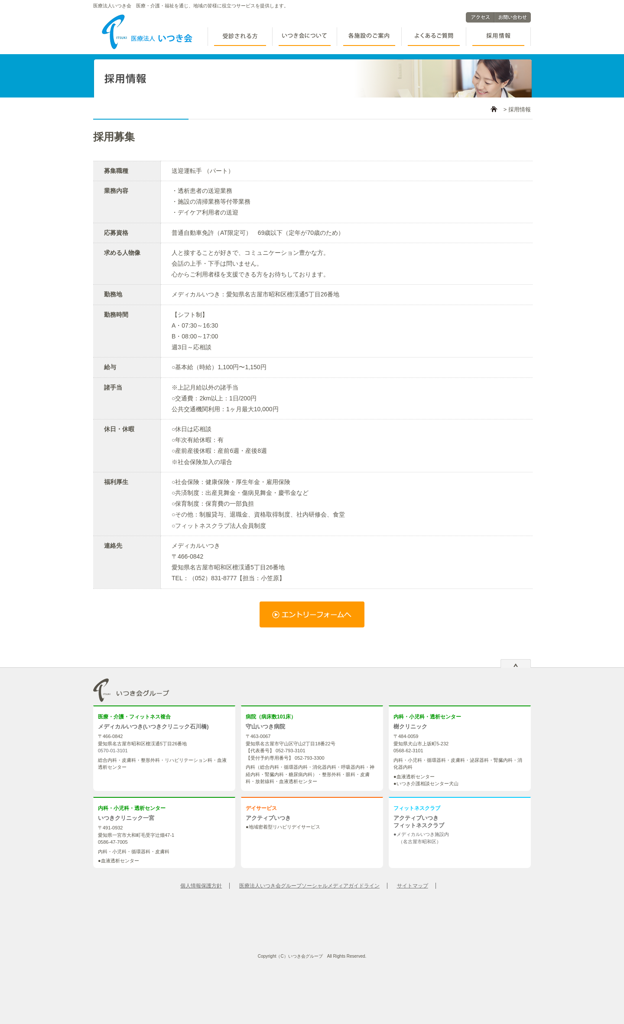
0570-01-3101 (113, 750)
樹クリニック (410, 726)
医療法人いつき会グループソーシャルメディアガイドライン (309, 886)
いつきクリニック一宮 (126, 818)
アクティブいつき (268, 818)
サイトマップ (412, 886)
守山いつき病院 (265, 726)
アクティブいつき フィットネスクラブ (418, 822)
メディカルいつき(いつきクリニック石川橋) (153, 726)
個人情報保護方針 (201, 886)
